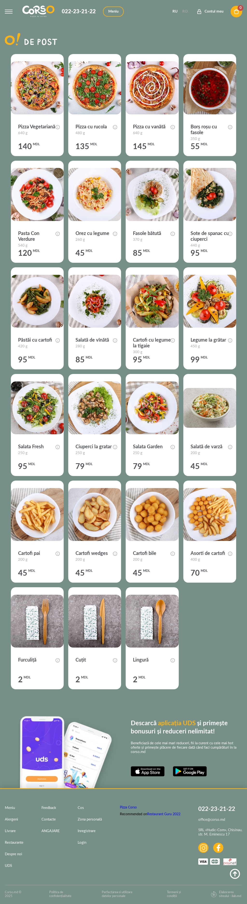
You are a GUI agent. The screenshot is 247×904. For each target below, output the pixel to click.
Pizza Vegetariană (36, 126)
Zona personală (90, 819)
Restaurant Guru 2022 (163, 814)
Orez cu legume (92, 233)
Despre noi (13, 854)
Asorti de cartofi (208, 553)
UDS (8, 866)
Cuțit (80, 660)
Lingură (141, 660)
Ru (175, 11)
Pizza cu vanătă (149, 126)
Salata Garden (148, 446)
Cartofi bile (144, 553)
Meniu (10, 808)
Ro (185, 11)
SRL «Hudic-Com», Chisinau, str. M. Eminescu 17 (220, 832)
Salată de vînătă (92, 340)
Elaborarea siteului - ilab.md (226, 894)
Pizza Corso (128, 807)
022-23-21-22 (79, 11)
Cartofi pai (29, 553)
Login (82, 842)
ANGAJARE (50, 831)
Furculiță (27, 660)
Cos (81, 808)
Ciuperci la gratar (93, 446)
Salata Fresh (31, 446)
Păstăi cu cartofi (35, 340)
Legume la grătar (208, 340)
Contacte (48, 819)
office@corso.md (211, 819)
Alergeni (11, 819)
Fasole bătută (147, 233)
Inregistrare (87, 831)
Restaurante (14, 842)
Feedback (48, 808)
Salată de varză (206, 446)
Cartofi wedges (91, 553)
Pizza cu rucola (91, 126)
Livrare (10, 831)
